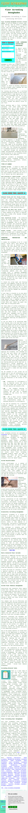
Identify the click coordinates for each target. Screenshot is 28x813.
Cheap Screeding (16, 760)
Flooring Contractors (14, 757)
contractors (21, 653)
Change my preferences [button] (13, 809)
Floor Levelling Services (17, 766)
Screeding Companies (6, 772)
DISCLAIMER (24, 6)
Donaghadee (4, 434)
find (6, 721)
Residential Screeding (14, 759)
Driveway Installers (6, 785)
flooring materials (18, 645)
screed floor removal (7, 589)
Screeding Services (7, 773)
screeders (11, 157)
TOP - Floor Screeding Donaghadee (10, 787)
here (18, 752)
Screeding (4, 766)
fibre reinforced (6, 204)
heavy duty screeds (6, 214)
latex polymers (22, 188)
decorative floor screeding (19, 692)
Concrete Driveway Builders (17, 784)
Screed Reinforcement (15, 763)
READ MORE (12, 550)
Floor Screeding (14, 762)
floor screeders (18, 447)
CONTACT (18, 6)
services (9, 456)
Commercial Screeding (7, 767)
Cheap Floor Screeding (20, 772)
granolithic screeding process (12, 538)
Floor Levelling (6, 770)
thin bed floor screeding (18, 687)
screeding (20, 737)
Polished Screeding (20, 770)
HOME (7, 6)
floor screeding (13, 29)
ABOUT (14, 6)
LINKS (11, 6)
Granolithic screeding (7, 514)
